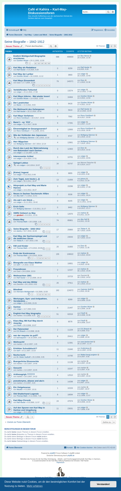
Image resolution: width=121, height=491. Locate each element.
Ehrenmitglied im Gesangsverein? (30, 128)
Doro (82, 80)
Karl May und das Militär (25, 282)
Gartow (16, 307)
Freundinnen (19, 269)
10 (45, 258)
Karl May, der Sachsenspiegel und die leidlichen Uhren (30, 237)
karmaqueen (21, 338)
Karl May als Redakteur (24, 67)
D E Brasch (21, 331)
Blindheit (17, 289)
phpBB (52, 453)
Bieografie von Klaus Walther (27, 262)
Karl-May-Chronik (22, 400)
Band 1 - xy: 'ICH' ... (23, 122)
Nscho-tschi (19, 355)
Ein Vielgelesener (22, 387)
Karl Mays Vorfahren (23, 116)
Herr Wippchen (20, 141)
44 (42, 63)
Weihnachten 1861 (22, 275)
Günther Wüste (22, 60)
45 (45, 63)
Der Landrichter (21, 103)
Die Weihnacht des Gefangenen (28, 109)
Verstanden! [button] (103, 484)
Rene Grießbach (23, 118)
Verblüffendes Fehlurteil (25, 90)
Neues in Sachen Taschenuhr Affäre (31, 193)
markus (83, 213)
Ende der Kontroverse (24, 253)
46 (49, 63)
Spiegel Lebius (20, 163)
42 (35, 63)
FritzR (83, 313)
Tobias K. (84, 229)
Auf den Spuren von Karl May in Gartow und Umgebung (29, 408)
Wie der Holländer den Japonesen (30, 135)
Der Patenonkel (21, 329)
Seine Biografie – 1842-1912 (24, 41)
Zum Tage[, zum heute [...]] (26, 179)
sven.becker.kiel (87, 342)
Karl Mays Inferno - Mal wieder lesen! (31, 96)
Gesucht (17, 368)
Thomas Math (22, 222)
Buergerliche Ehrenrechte (26, 361)
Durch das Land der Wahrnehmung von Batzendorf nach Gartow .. (30, 149)
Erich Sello (18, 206)
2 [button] (111, 46)
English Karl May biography (27, 313)
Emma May (18, 219)
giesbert (20, 215)
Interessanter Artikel (23, 156)
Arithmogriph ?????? (24, 374)
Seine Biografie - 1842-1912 (26, 229)
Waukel (19, 389)
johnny (83, 179)
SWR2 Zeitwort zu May (24, 213)
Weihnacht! (19, 342)
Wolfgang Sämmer (27, 138)
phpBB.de (70, 455)
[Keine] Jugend (20, 172)
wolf (18, 265)
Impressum (60, 462)
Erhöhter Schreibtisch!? (25, 348)
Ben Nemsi (85, 56)
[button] (115, 46)
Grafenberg (85, 348)
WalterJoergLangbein (89, 355)
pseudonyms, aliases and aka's (28, 381)
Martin (19, 105)
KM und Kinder (20, 246)
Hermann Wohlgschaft (25, 292)
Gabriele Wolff (86, 289)
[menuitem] (23, 30)
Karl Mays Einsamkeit (24, 80)
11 (49, 258)
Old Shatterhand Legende (26, 394)
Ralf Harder (21, 70)
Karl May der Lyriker (23, 74)
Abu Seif (20, 196)
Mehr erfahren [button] (35, 486)
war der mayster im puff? (25, 335)
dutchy (19, 231)
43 (39, 63)
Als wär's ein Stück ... (24, 200)
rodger (83, 74)
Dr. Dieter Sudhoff (23, 357)
